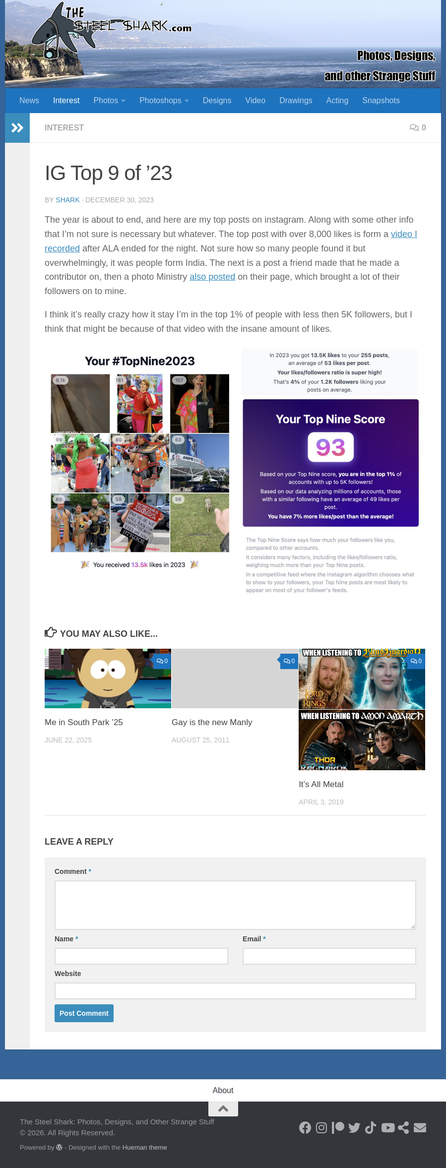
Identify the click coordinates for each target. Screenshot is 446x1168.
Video (256, 100)
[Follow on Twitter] (354, 1127)
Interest (66, 100)
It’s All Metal (321, 784)
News (29, 100)
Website (68, 974)
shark (67, 200)
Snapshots (381, 100)
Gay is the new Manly (212, 722)
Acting (337, 100)
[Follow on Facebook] (305, 1127)
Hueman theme (145, 1147)
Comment (73, 871)
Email (254, 939)
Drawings (296, 100)
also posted (212, 277)
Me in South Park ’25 (84, 722)
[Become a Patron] (338, 1127)
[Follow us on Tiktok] (371, 1127)
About (223, 1090)
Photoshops (160, 100)
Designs (217, 100)
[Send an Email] (420, 1127)
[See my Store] (403, 1127)
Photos (105, 100)
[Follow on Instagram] (322, 1127)
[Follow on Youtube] (387, 1127)
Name (66, 939)
